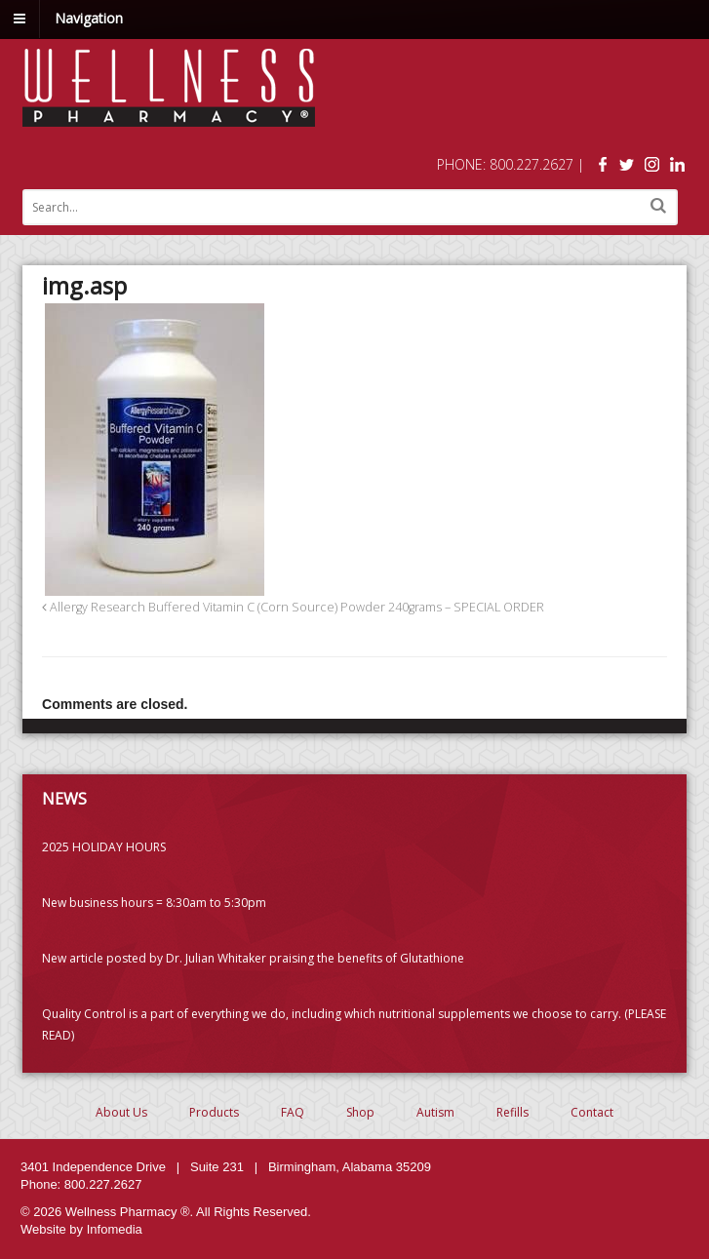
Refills (512, 1112)
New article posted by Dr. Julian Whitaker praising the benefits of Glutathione (253, 958)
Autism (435, 1112)
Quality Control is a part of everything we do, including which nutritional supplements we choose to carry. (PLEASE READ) (354, 1024)
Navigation (89, 18)
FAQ (292, 1112)
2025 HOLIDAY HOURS (104, 847)
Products (214, 1112)
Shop (360, 1112)
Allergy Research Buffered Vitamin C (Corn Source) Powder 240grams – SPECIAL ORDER (293, 607)
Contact (592, 1112)
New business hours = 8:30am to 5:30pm (154, 902)
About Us (121, 1112)
